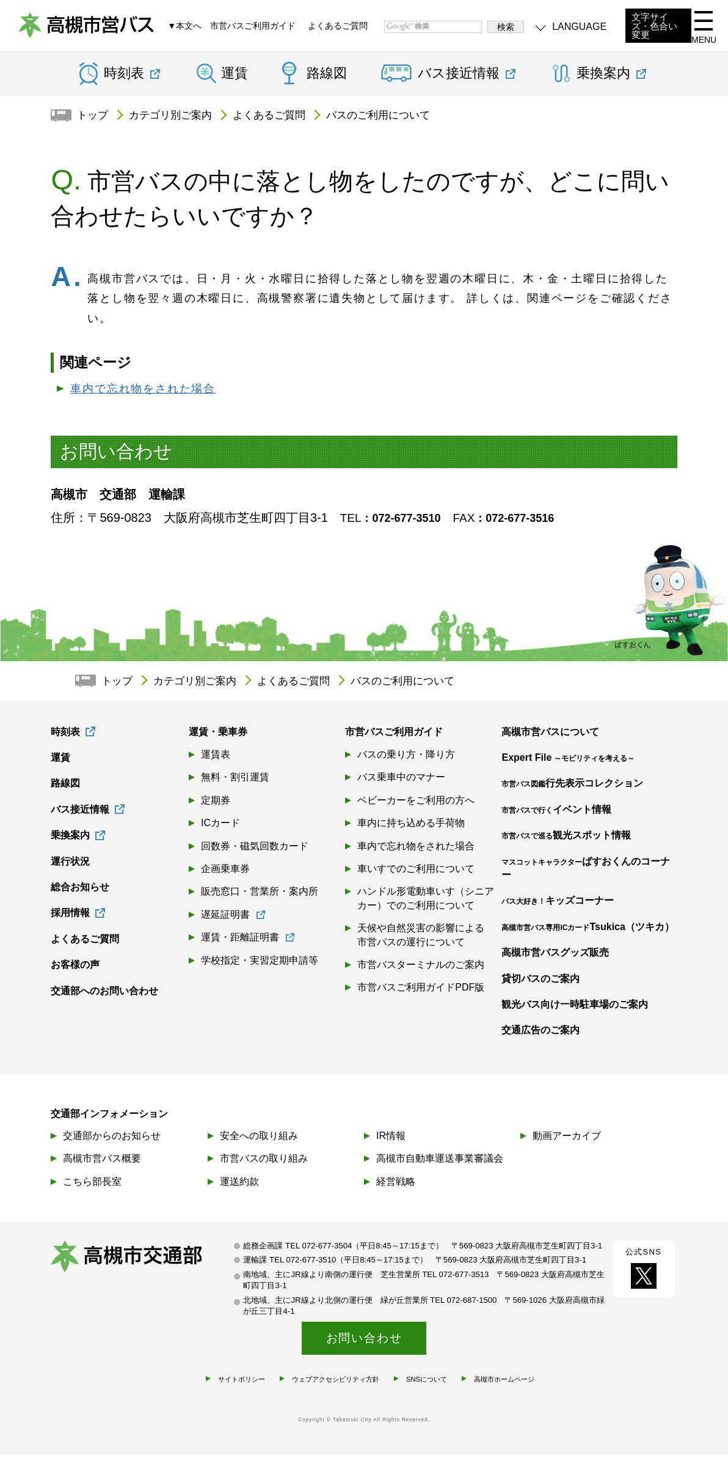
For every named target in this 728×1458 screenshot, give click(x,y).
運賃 (234, 77)
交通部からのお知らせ (112, 1139)
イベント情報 (556, 813)
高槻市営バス (91, 30)
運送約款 (239, 1184)
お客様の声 (75, 968)
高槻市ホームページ (504, 1382)
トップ (94, 118)
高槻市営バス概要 (102, 1161)
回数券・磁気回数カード (254, 849)
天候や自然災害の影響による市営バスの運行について (420, 938)
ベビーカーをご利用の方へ (416, 804)
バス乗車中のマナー (401, 780)
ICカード (220, 826)
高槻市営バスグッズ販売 (555, 956)
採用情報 (70, 916)
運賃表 (215, 758)
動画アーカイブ (567, 1139)
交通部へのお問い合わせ (104, 994)
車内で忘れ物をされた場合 (143, 392)
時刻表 (65, 735)
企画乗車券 (225, 872)
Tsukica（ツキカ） (587, 930)
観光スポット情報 (566, 838)
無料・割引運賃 (235, 780)
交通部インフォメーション (109, 1117)
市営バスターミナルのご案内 (420, 968)
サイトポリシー (241, 1382)
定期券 (215, 804)
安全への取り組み (259, 1139)
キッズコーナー (557, 904)
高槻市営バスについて (550, 735)
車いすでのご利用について (416, 872)
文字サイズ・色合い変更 (654, 28)
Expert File (567, 761)
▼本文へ (184, 27)
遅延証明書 (225, 918)
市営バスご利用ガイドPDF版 (420, 991)
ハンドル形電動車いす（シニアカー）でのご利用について (425, 902)
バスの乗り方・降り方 (406, 758)
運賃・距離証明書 (240, 941)
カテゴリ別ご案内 (176, 118)
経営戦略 (395, 1184)
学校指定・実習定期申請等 (259, 964)
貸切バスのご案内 (540, 982)
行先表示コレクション (572, 787)
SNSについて (426, 1382)
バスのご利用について (395, 118)
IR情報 (391, 1139)
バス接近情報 (80, 813)
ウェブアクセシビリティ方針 (335, 1382)
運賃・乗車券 (218, 735)
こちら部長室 (92, 1184)
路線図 (327, 77)
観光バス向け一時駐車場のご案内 (574, 1008)
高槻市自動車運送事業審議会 (439, 1161)
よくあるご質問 (338, 27)
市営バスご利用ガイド (253, 27)
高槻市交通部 (142, 1262)
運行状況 (70, 865)
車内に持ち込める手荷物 (411, 826)
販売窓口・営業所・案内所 (259, 895)
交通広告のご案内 (540, 1033)
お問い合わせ (364, 1340)
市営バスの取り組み (264, 1161)
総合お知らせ (80, 890)
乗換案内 (70, 838)
